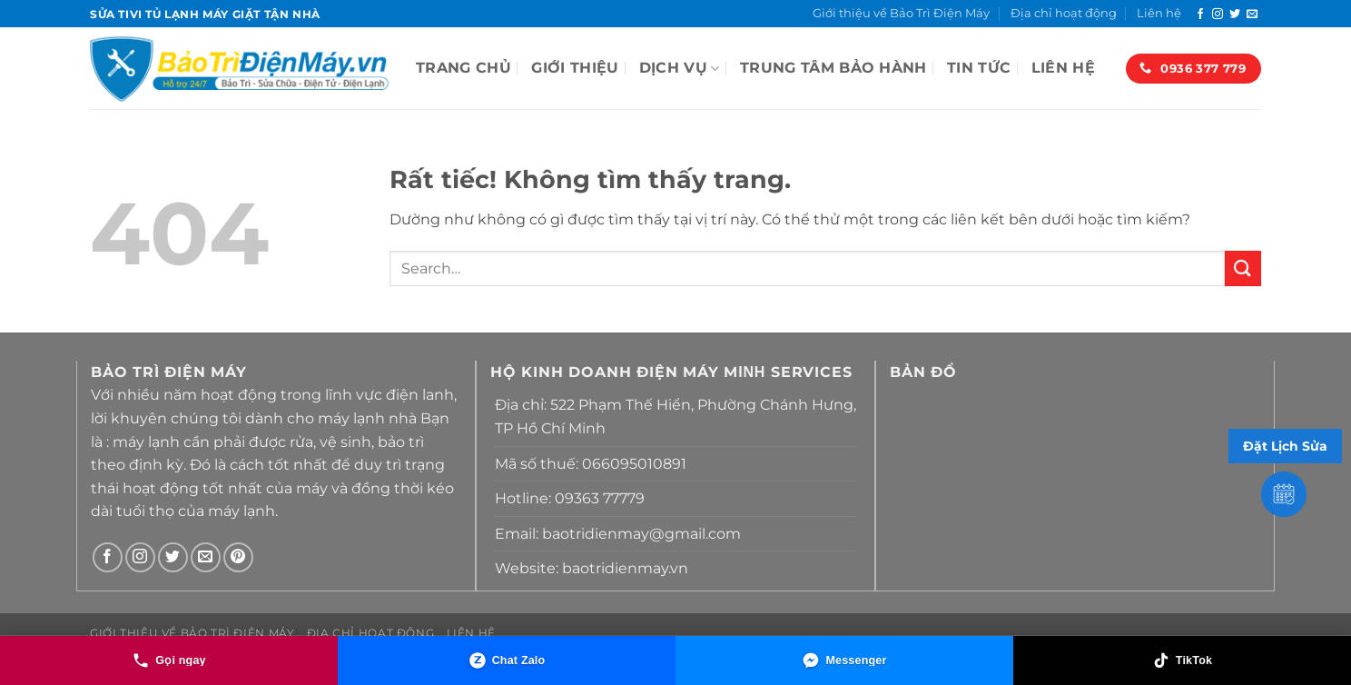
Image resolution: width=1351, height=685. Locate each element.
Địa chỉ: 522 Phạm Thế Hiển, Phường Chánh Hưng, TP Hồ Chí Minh (675, 416)
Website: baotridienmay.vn (591, 568)
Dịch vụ (679, 68)
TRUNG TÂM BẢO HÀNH (833, 67)
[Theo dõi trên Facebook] (1200, 14)
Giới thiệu (574, 67)
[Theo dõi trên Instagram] (1217, 14)
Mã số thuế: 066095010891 (590, 463)
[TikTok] (1182, 660)
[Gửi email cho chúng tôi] (1252, 14)
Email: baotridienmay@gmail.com (618, 533)
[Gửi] (1243, 268)
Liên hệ (1159, 13)
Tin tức (979, 67)
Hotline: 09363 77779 (570, 498)
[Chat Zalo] (507, 660)
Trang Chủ (463, 67)
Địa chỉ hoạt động (1064, 13)
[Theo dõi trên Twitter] (1234, 14)
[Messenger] (844, 660)
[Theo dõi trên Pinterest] (238, 557)
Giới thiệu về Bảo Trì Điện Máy (901, 13)
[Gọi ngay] (169, 660)
